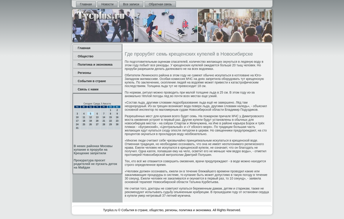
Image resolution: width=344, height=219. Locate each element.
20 (97, 121)
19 (90, 121)
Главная (86, 4)
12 (90, 117)
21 (104, 121)
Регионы (84, 73)
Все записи (131, 4)
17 (77, 121)
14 (104, 117)
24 (77, 124)
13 (97, 117)
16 (117, 117)
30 (117, 124)
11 (84, 117)
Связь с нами (88, 89)
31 (77, 128)
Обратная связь (160, 4)
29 (110, 124)
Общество (86, 56)
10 (77, 117)
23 (117, 121)
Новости (107, 4)
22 (110, 121)
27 (97, 124)
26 (90, 124)
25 (84, 124)
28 (104, 124)
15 (110, 117)
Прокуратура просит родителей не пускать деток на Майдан (95, 164)
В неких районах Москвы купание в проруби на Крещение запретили (93, 149)
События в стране (92, 81)
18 (84, 121)
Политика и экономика (95, 64)
